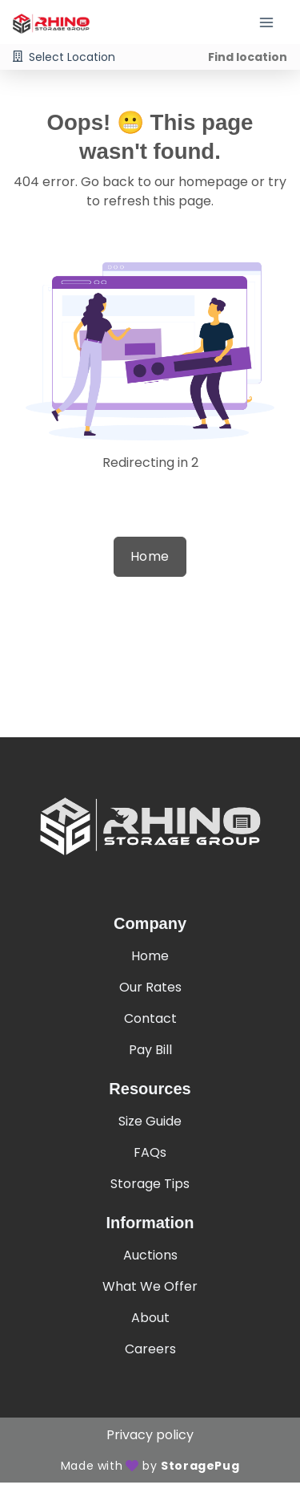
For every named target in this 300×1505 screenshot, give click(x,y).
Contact (150, 1018)
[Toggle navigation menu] (272, 22)
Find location (247, 57)
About (150, 1317)
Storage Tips (150, 1183)
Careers (150, 1349)
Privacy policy (150, 1435)
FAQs (150, 1152)
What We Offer (150, 1286)
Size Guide (150, 1121)
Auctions (150, 1255)
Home (150, 556)
